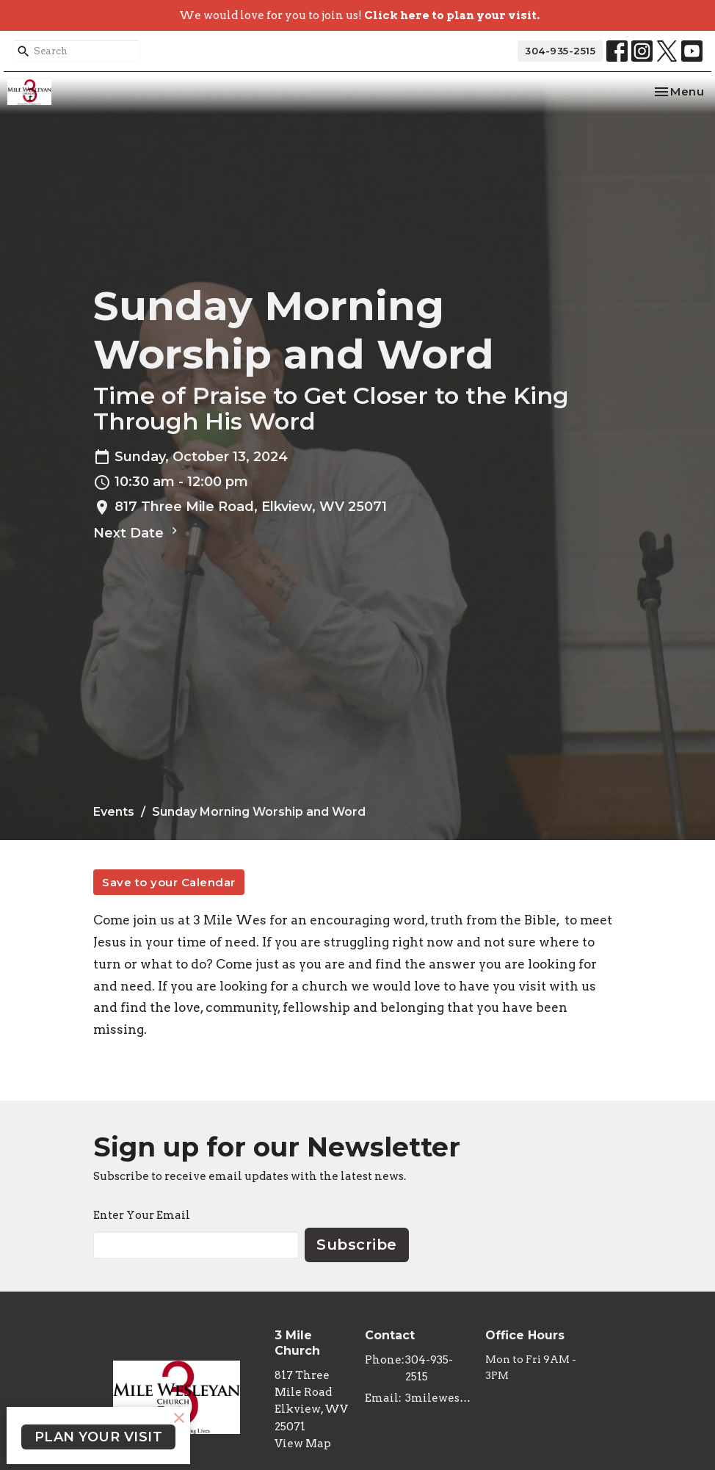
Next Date (137, 532)
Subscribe (356, 1244)
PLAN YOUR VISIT (99, 1437)
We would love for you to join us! (359, 15)
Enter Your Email (141, 1215)
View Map (303, 1443)
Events (113, 812)
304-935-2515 (560, 51)
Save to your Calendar (169, 882)
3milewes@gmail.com (438, 1398)
